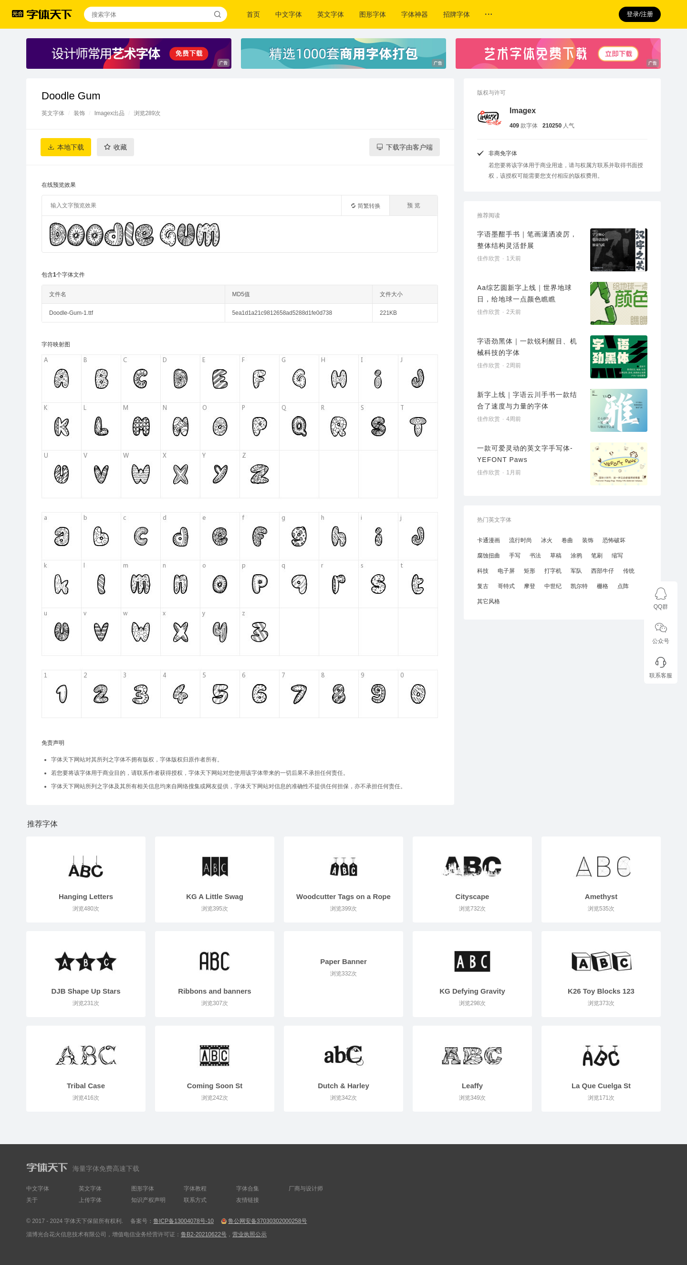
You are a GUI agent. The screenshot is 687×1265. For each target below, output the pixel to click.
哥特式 (506, 586)
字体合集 (247, 1188)
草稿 (556, 555)
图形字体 (372, 14)
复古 (483, 586)
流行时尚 (520, 540)
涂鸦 (576, 555)
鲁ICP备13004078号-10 (183, 1221)
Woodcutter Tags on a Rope (343, 896)
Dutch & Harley (343, 1086)
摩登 (529, 586)
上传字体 (90, 1200)
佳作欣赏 (488, 258)
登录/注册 (639, 14)
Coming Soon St (215, 1086)
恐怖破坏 (614, 540)
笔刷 (597, 555)
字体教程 (195, 1188)
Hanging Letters (86, 896)
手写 (514, 555)
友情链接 (247, 1200)
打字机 (553, 571)
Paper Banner (343, 961)
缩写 (617, 555)
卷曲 (567, 540)
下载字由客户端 (409, 147)
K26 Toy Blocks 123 (601, 991)
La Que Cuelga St (601, 1086)
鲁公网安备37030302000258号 (267, 1221)
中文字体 (288, 14)
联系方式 (195, 1200)
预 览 (413, 205)
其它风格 (488, 601)
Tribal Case (86, 1086)
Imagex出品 (109, 113)
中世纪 (553, 586)
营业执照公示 (249, 1234)
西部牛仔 (602, 571)
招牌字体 (456, 14)
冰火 (546, 540)
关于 (32, 1200)
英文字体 (330, 14)
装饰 (79, 113)
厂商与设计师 (306, 1188)
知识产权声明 (148, 1200)
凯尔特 (579, 586)
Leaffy (472, 1086)
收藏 (120, 147)
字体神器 (414, 14)
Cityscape (472, 896)
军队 (576, 571)
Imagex (523, 111)
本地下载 (70, 147)
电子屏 (506, 571)
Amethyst (601, 896)
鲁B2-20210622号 (204, 1234)
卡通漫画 (488, 540)
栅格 (602, 586)
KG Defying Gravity (472, 991)
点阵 (623, 586)
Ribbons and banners (214, 991)
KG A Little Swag (214, 896)
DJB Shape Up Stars (85, 991)
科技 (483, 571)
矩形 (529, 571)
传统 (629, 571)
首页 (253, 14)
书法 (535, 555)
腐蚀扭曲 (488, 555)
